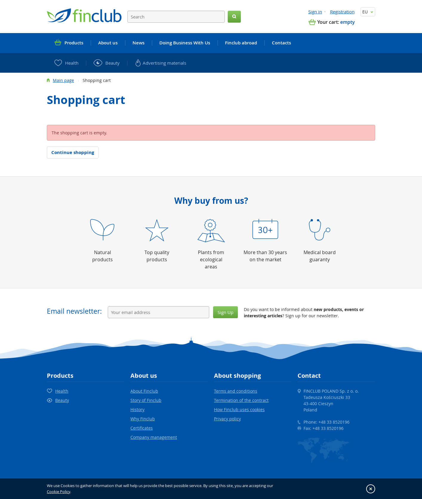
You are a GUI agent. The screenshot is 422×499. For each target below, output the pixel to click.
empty (347, 22)
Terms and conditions (235, 391)
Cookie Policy (58, 491)
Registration (342, 12)
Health (61, 391)
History (137, 409)
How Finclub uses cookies (239, 409)
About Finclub (144, 391)
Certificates (141, 428)
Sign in (315, 12)
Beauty (62, 400)
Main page (63, 80)
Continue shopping (72, 152)
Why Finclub (142, 419)
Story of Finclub (145, 400)
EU (367, 12)
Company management (153, 437)
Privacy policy (227, 419)
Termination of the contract (241, 400)
